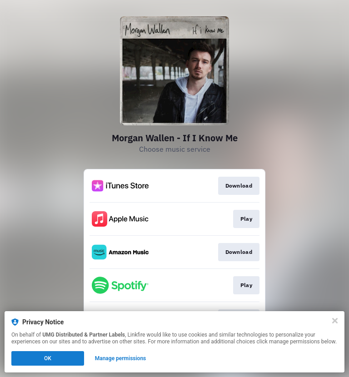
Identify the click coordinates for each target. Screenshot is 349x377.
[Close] (335, 320)
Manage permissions (120, 358)
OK (47, 358)
